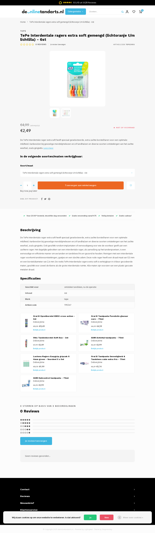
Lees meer (48, 148)
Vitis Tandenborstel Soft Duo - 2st (50, 338)
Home (23, 22)
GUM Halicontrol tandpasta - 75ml (51, 379)
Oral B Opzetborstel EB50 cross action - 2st (54, 318)
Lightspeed (88, 530)
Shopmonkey (107, 530)
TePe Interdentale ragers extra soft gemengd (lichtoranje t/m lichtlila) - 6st (61, 22)
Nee (107, 517)
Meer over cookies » (133, 517)
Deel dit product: (29, 199)
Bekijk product (39, 330)
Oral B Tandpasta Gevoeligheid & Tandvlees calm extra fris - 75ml (108, 358)
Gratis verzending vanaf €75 (82, 216)
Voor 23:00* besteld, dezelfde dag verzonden (45, 216)
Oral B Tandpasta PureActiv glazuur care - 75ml (109, 318)
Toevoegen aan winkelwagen (80, 186)
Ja (90, 517)
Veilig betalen (106, 216)
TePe (23, 31)
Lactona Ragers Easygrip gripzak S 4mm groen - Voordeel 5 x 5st (51, 358)
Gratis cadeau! (124, 216)
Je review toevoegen (58, 45)
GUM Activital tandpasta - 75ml (107, 338)
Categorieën (75, 11)
